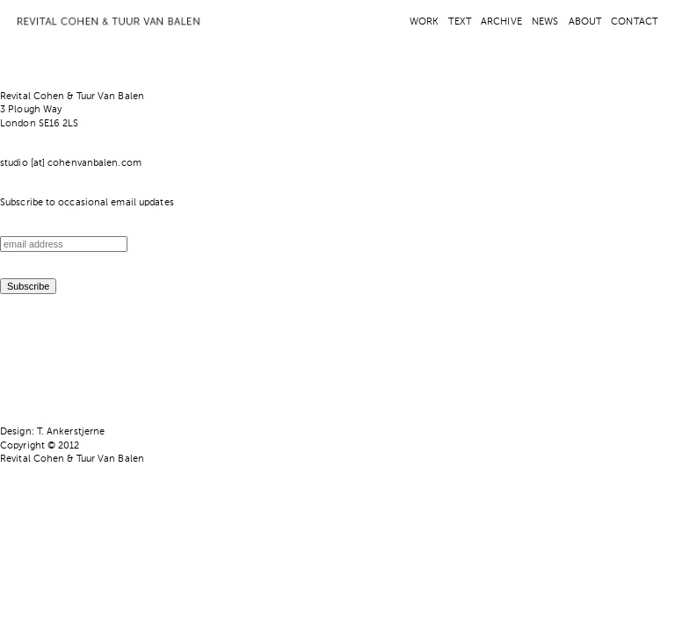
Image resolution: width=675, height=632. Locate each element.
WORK (424, 22)
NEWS (545, 22)
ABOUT (585, 22)
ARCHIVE (501, 22)
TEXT (459, 22)
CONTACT (634, 22)
